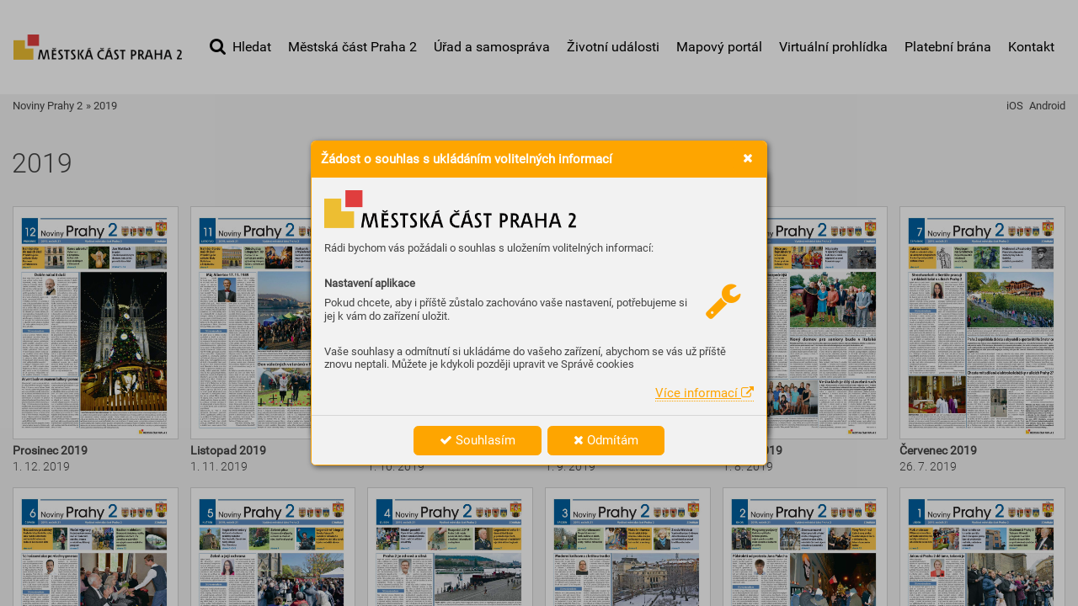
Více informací (704, 393)
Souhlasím (477, 440)
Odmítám (606, 440)
